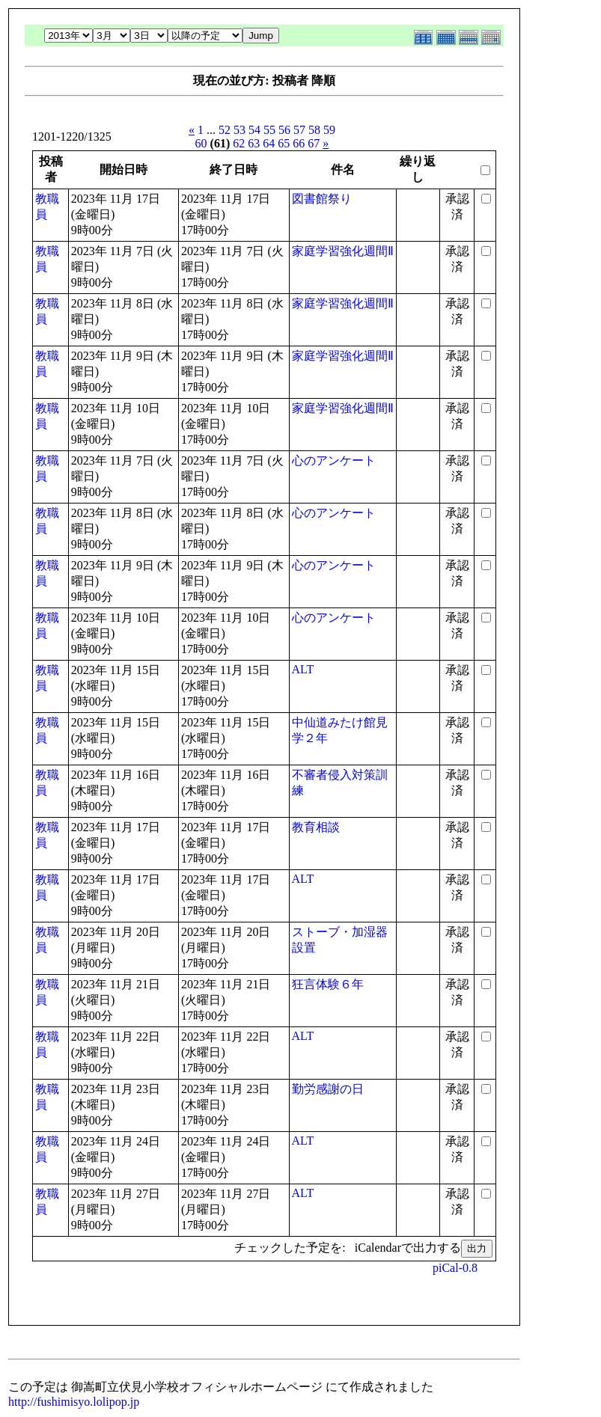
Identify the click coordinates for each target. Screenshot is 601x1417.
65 (284, 143)
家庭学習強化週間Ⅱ (343, 251)
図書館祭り (322, 198)
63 (254, 143)
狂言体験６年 (328, 984)
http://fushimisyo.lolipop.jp (73, 1401)
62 (239, 143)
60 (201, 143)
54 (254, 129)
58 (314, 129)
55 (269, 129)
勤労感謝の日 (328, 1089)
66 (299, 143)
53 (239, 129)
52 (225, 129)
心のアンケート (334, 460)
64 (269, 143)
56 (284, 129)
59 (329, 129)
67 (314, 143)
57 (299, 129)
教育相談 (316, 827)
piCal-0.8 (455, 1267)
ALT (303, 669)
